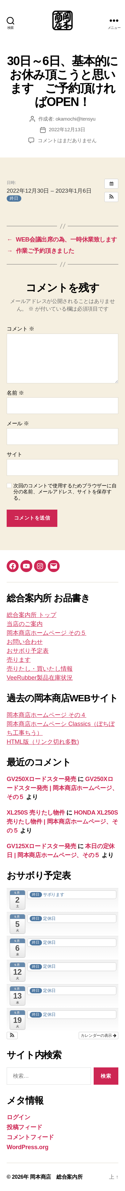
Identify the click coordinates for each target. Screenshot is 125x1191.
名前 (15, 393)
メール (18, 423)
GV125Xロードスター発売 (41, 846)
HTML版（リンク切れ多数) (43, 742)
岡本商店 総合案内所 (56, 1177)
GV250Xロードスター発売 (41, 779)
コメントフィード (30, 1137)
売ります (19, 659)
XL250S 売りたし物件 (36, 812)
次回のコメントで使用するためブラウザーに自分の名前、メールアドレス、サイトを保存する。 (64, 492)
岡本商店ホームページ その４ (46, 715)
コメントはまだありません (67, 140)
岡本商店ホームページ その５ (46, 633)
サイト (14, 454)
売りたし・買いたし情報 (40, 668)
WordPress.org (27, 1147)
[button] (111, 197)
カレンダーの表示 (98, 1035)
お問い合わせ (25, 642)
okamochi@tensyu (76, 119)
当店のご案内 (25, 624)
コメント (20, 329)
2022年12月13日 (67, 129)
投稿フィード (24, 1127)
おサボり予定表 (28, 650)
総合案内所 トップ (31, 615)
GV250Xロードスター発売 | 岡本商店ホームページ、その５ (62, 788)
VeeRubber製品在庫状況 (40, 677)
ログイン (18, 1117)
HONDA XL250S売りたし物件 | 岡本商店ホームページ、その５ (62, 821)
